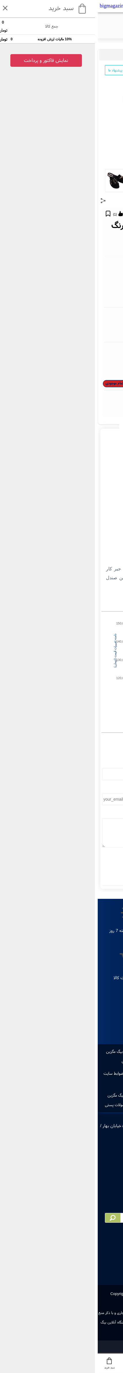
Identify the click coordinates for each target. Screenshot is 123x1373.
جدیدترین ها (105, 1051)
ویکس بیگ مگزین (61, 1095)
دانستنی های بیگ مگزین (43, 1061)
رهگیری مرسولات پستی (25, 1105)
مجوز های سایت (78, 1083)
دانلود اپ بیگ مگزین (24, 1051)
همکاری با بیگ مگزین (26, 1095)
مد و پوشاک (109, 55)
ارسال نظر (61, 867)
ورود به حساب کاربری (64, 1105)
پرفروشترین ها (78, 1051)
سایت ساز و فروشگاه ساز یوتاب (61, 1344)
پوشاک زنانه (90, 55)
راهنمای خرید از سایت (61, 1073)
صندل (54, 55)
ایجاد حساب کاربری (101, 1105)
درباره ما (111, 1073)
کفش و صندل (70, 55)
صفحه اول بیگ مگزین (96, 1095)
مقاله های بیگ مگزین (82, 1061)
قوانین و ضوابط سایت (23, 1073)
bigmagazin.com (19, 6)
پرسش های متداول (47, 1083)
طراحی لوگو (54, 1051)
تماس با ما (91, 1073)
